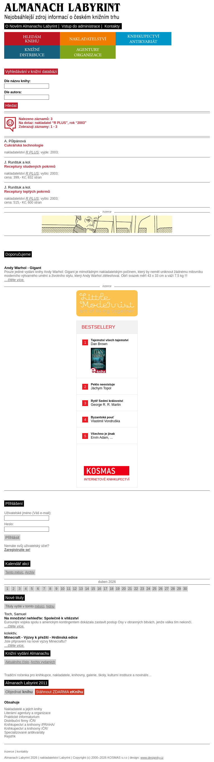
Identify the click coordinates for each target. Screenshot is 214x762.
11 (68, 589)
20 (124, 589)
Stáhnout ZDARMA (59, 692)
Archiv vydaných (43, 662)
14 (87, 589)
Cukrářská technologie (23, 145)
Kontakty (112, 26)
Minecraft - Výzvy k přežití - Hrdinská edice (40, 637)
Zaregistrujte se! (17, 550)
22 (136, 589)
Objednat (19, 692)
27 (167, 589)
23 (142, 589)
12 (75, 589)
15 (93, 589)
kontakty (22, 751)
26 (160, 589)
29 (179, 589)
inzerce (9, 751)
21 (130, 589)
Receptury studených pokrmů (29, 166)
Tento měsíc (14, 572)
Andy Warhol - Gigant (22, 268)
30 (185, 589)
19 (118, 589)
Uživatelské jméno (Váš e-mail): (27, 513)
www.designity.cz (152, 757)
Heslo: (9, 524)
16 (99, 589)
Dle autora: (13, 92)
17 (105, 589)
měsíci (39, 606)
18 (111, 589)
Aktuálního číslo (17, 662)
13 (81, 589)
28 (173, 589)
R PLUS (32, 152)
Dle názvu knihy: (17, 81)
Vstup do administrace (81, 26)
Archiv (29, 572)
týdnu (50, 606)
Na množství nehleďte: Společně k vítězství (41, 618)
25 (154, 589)
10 (62, 589)
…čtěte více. (14, 280)
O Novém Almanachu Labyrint (31, 26)
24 (148, 589)
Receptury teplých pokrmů (27, 191)
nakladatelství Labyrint (55, 757)
